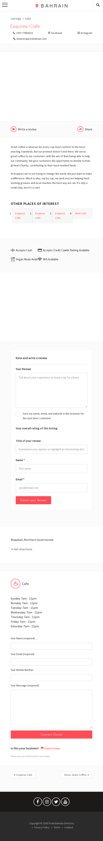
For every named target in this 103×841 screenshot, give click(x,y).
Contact (68, 827)
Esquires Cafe (24, 775)
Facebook (56, 33)
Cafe (28, 18)
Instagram (86, 33)
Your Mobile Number (51, 674)
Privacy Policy (41, 827)
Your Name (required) (51, 643)
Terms (57, 827)
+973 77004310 (24, 33)
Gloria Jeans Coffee (75, 775)
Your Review (23, 369)
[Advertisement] (51, 87)
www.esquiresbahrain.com (31, 38)
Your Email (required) (51, 658)
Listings (16, 18)
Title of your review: (28, 441)
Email (20, 479)
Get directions (23, 549)
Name (20, 460)
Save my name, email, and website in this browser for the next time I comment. (53, 416)
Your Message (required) (51, 706)
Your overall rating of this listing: (37, 428)
